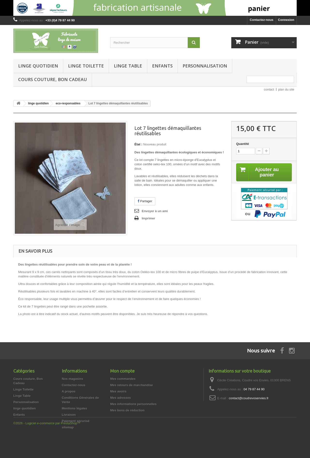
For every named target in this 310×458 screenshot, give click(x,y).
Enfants (162, 66)
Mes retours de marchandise (131, 385)
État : (138, 144)
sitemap (68, 427)
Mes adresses (120, 398)
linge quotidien (38, 66)
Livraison (69, 414)
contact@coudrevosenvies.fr (249, 398)
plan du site (286, 89)
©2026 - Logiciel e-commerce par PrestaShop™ (46, 445)
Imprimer (148, 218)
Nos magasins (72, 379)
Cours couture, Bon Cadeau (52, 79)
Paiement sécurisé (75, 421)
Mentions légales (74, 408)
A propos (69, 391)
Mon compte (122, 370)
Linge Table (128, 66)
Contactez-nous (261, 20)
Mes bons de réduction (127, 410)
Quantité (242, 144)
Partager (145, 201)
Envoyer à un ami (155, 211)
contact (269, 89)
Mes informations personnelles (133, 404)
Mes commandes (123, 379)
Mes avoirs (118, 391)
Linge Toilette (86, 66)
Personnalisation (205, 66)
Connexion (286, 20)
